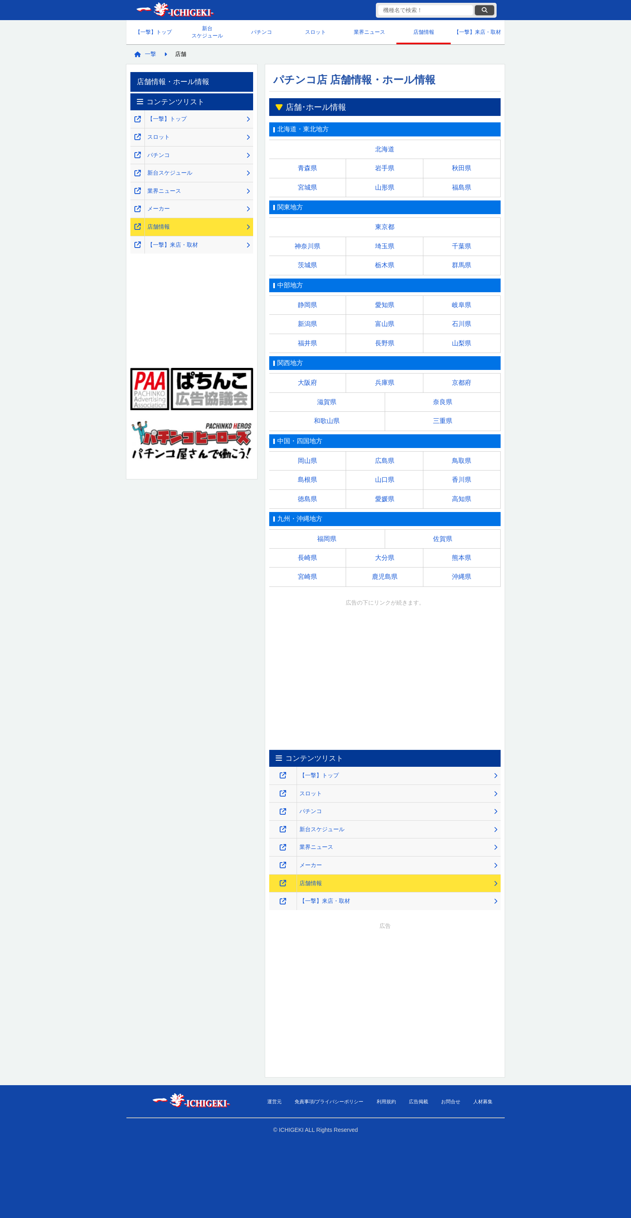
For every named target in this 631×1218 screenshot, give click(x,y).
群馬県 (461, 265)
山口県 (384, 479)
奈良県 (442, 401)
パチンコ (261, 32)
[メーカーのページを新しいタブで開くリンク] (283, 865)
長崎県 (307, 557)
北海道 (384, 149)
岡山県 (307, 460)
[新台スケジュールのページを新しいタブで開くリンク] (283, 829)
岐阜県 (461, 304)
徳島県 (307, 498)
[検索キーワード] (425, 10)
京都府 (461, 382)
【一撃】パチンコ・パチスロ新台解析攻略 (174, 10)
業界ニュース (369, 32)
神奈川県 (307, 246)
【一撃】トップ (153, 32)
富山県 (384, 323)
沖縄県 (461, 576)
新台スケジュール (207, 32)
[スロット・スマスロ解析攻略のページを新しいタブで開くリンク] (283, 793)
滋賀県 (326, 401)
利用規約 (386, 1101)
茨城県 (307, 265)
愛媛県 (384, 498)
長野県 (384, 343)
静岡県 (307, 304)
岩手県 (384, 168)
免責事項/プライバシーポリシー (329, 1101)
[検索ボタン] (484, 10)
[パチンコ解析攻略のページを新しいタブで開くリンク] (283, 811)
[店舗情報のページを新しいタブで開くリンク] (283, 883)
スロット (315, 32)
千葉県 (461, 246)
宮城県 (307, 187)
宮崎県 (307, 576)
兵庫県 (384, 382)
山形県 (384, 187)
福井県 (307, 343)
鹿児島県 (385, 576)
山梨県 (461, 343)
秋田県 (461, 168)
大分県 (384, 557)
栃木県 (384, 265)
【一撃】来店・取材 (477, 32)
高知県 (461, 498)
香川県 (461, 479)
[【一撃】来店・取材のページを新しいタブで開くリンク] (283, 901)
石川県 (461, 323)
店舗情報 (423, 32)
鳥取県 (461, 460)
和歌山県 (327, 420)
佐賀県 (442, 538)
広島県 (384, 460)
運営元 (274, 1101)
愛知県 (384, 304)
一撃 (150, 54)
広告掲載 (418, 1101)
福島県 (461, 187)
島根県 (307, 479)
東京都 (384, 226)
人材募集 (483, 1101)
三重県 (442, 420)
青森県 (307, 168)
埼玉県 (384, 246)
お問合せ (450, 1101)
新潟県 (307, 323)
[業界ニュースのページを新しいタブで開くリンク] (283, 847)
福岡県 (326, 538)
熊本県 (461, 557)
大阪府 (307, 382)
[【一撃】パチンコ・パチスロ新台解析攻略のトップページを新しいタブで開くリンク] (283, 775)
